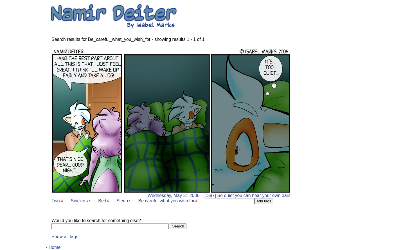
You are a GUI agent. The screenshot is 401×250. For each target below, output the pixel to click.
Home (55, 247)
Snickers (79, 200)
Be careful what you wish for (166, 200)
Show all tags (64, 236)
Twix (55, 200)
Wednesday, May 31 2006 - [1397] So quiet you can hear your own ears (170, 193)
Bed (102, 200)
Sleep (122, 200)
